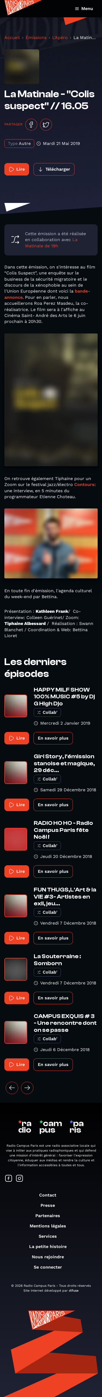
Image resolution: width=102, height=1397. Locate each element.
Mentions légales (51, 1226)
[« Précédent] (12, 1088)
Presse (50, 1205)
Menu (84, 8)
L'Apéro (60, 37)
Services (50, 1236)
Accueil (12, 37)
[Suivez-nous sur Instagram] (19, 1179)
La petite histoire (50, 1246)
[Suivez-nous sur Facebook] (8, 1179)
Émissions (36, 37)
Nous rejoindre (50, 1256)
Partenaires (50, 1215)
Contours (84, 484)
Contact (50, 1195)
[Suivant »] (27, 1088)
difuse (74, 1290)
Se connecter (50, 1267)
